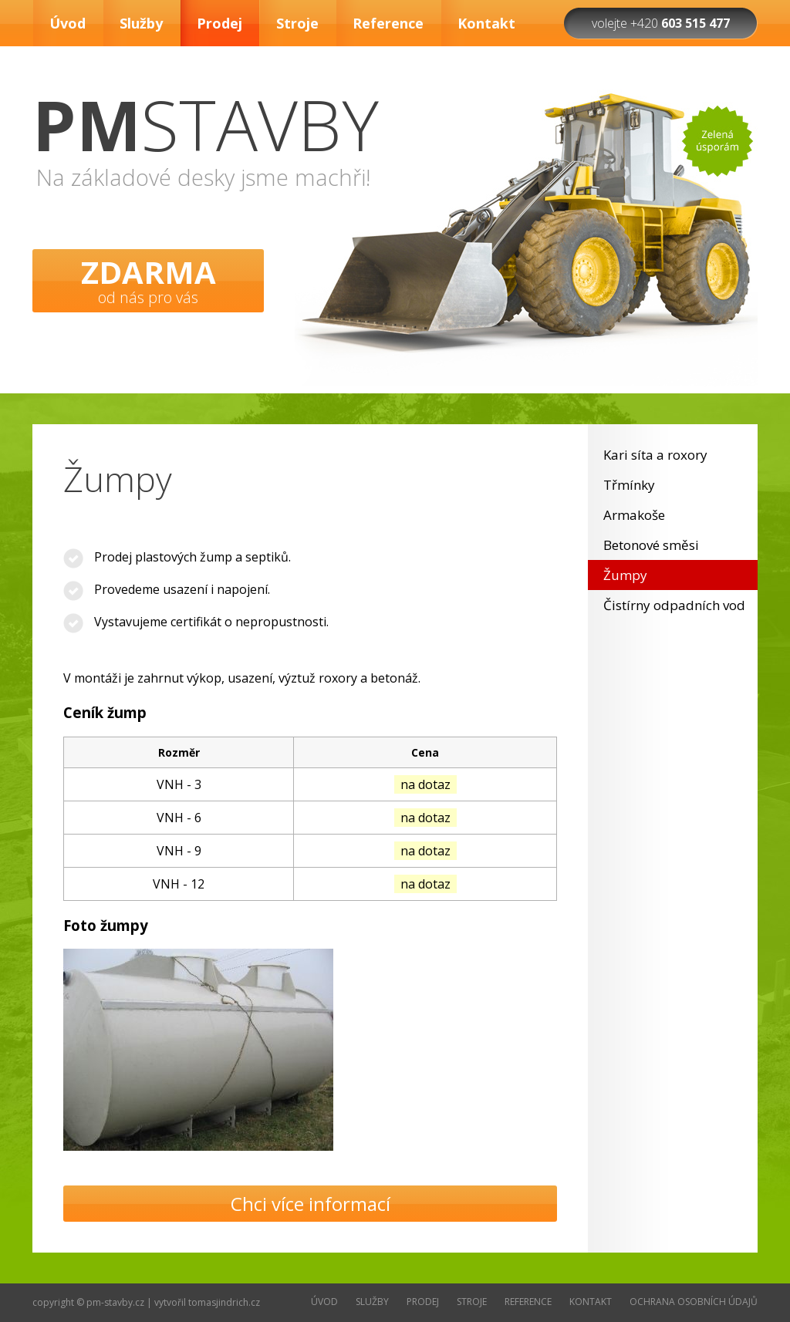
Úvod (67, 23)
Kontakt (486, 23)
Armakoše (634, 515)
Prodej (219, 23)
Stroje (297, 23)
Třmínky (629, 485)
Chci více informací (310, 1203)
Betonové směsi (651, 545)
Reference (388, 23)
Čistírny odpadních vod (674, 605)
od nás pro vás (148, 279)
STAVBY (205, 124)
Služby (141, 23)
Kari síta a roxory (655, 455)
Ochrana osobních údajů (694, 1301)
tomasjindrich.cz (224, 1302)
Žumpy (625, 575)
